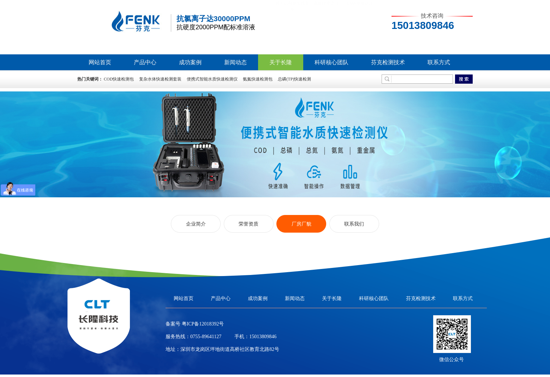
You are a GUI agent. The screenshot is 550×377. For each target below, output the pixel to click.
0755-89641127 (205, 336)
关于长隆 (280, 62)
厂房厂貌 (301, 224)
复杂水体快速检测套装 (160, 79)
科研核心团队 (331, 62)
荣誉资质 (248, 224)
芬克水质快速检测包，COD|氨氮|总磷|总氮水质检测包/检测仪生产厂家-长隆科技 (123, 23)
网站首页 (100, 62)
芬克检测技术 (388, 62)
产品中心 (145, 62)
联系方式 (439, 62)
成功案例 (190, 62)
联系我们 (354, 224)
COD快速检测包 (119, 79)
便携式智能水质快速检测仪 (212, 79)
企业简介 (196, 224)
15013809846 (262, 336)
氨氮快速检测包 (258, 79)
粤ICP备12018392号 (202, 324)
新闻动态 (235, 62)
